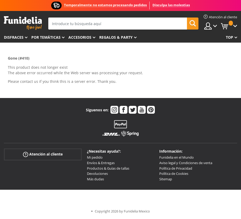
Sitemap (165, 179)
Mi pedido (95, 157)
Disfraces (13, 37)
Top (229, 37)
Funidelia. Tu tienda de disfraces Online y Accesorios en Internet (23, 23)
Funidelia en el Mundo (176, 157)
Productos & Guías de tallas (108, 168)
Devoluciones (97, 173)
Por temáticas (46, 37)
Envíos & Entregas (101, 162)
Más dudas (95, 179)
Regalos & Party (116, 37)
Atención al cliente (43, 154)
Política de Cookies (173, 173)
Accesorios (79, 37)
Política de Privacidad (175, 168)
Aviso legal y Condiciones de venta (185, 162)
